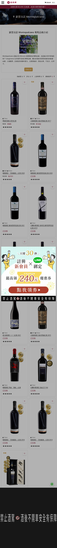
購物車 (48, 2)
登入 (53, 2)
